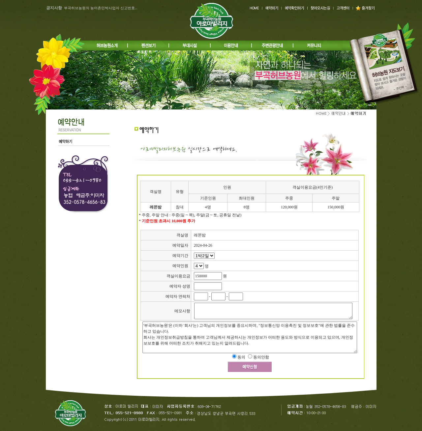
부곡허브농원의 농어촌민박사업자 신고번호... (100, 8)
